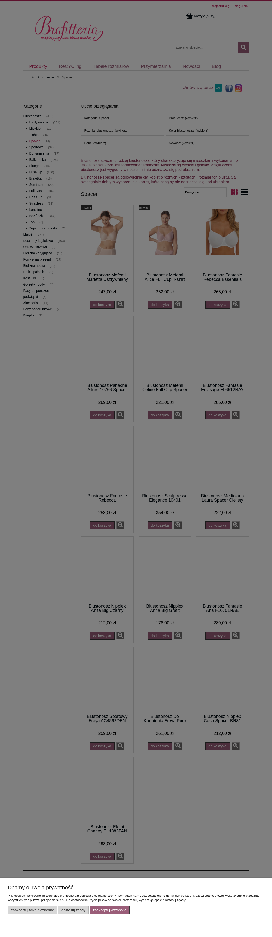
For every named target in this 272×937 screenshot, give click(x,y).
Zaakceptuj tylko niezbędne (32, 910)
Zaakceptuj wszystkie (109, 910)
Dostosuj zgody (73, 910)
